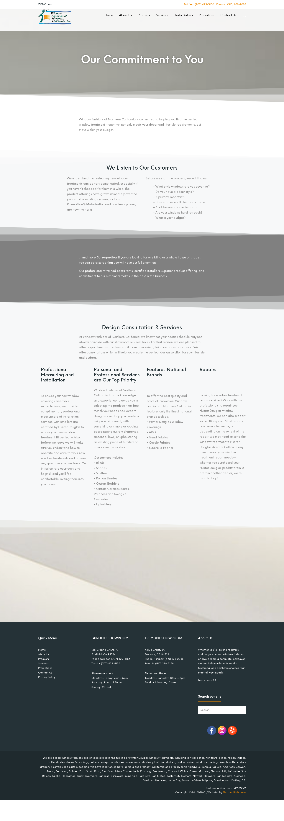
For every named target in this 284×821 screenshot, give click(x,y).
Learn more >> (207, 680)
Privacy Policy (46, 677)
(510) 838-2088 (174, 659)
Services (162, 15)
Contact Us (228, 15)
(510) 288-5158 (164, 663)
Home (109, 15)
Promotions (206, 15)
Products (144, 15)
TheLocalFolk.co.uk (234, 792)
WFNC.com (45, 4)
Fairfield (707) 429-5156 (199, 4)
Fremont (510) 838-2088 (231, 4)
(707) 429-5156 (120, 659)
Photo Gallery (183, 15)
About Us (125, 15)
